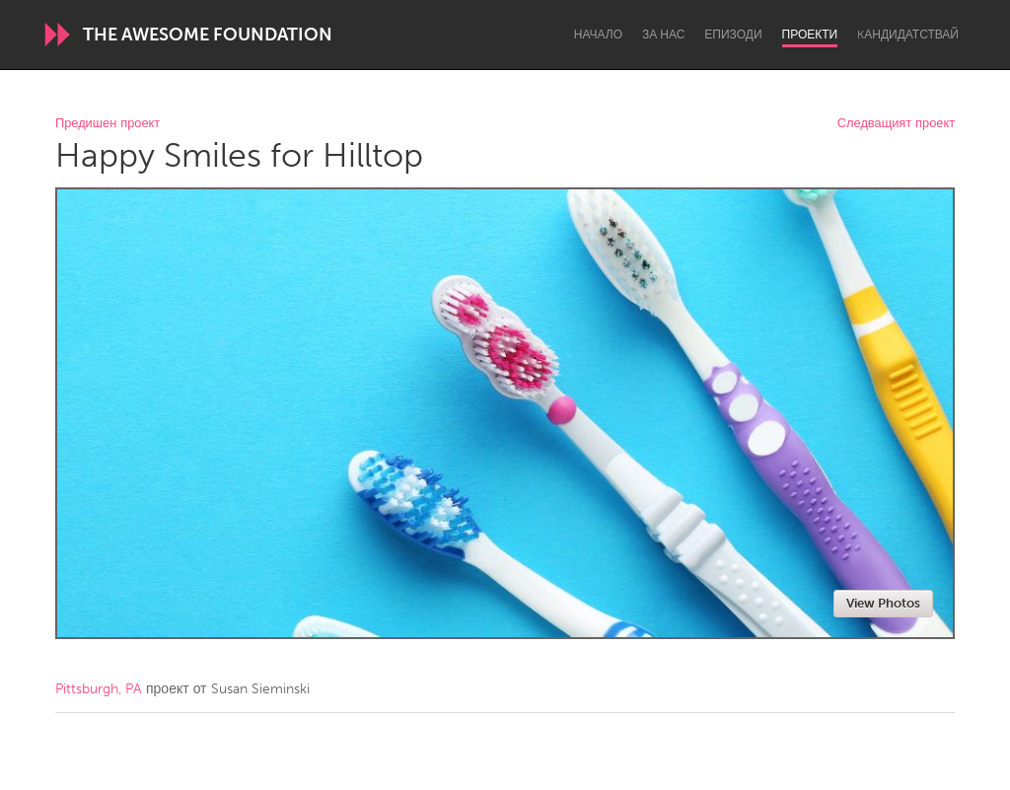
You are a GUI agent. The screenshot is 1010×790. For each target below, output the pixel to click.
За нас (663, 34)
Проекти (810, 34)
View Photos (883, 603)
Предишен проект (107, 123)
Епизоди (732, 34)
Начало (598, 34)
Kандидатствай (908, 34)
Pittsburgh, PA (98, 689)
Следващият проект (896, 123)
